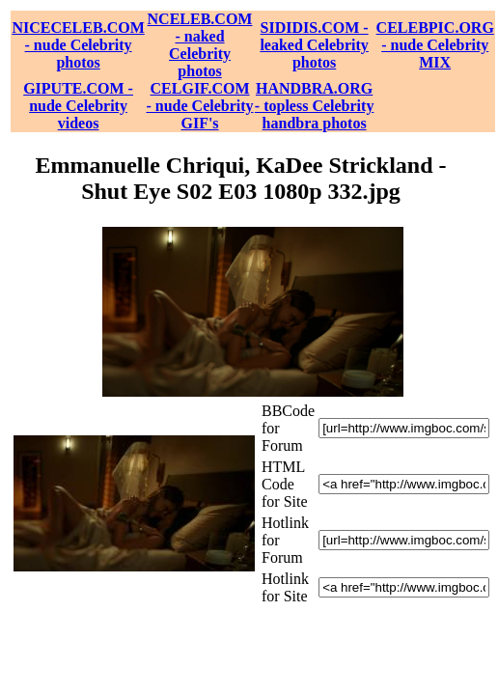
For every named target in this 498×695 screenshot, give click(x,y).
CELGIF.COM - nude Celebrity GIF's (199, 105)
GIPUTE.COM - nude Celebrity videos (78, 105)
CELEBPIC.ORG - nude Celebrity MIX (435, 44)
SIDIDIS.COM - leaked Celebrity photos (314, 44)
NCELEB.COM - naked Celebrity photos (200, 45)
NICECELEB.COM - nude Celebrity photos (78, 44)
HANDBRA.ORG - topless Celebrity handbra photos (314, 105)
